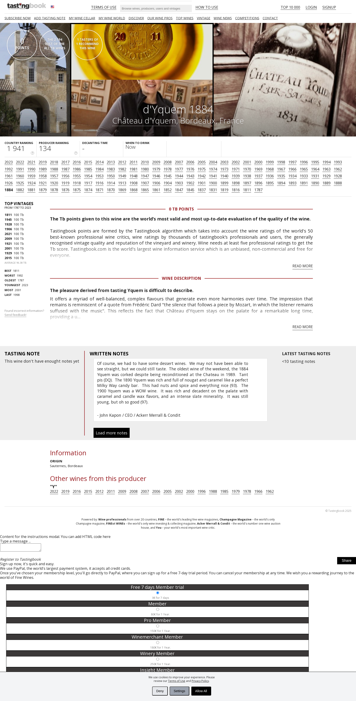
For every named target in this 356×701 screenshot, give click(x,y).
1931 (315, 175)
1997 (292, 162)
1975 (202, 169)
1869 (122, 189)
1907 (145, 183)
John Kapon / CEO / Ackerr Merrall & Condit (140, 415)
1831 (213, 189)
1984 (99, 169)
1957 (54, 175)
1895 (270, 183)
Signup (329, 7)
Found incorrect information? (25, 313)
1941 (213, 175)
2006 (190, 162)
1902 (190, 183)
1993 (338, 162)
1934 (292, 175)
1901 (202, 183)
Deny (160, 691)
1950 (111, 175)
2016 (77, 162)
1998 (281, 162)
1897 (247, 183)
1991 (20, 169)
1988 (54, 169)
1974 (213, 169)
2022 (20, 162)
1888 (338, 183)
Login (311, 7)
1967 (281, 169)
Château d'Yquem (144, 120)
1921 (43, 183)
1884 (9, 189)
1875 (77, 189)
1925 (20, 183)
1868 (133, 189)
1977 (179, 169)
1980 (145, 169)
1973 (224, 169)
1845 (190, 189)
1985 (88, 169)
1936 (270, 175)
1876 (65, 189)
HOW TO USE (206, 7)
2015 (88, 162)
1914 (111, 183)
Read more (302, 265)
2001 (247, 162)
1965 (304, 169)
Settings (179, 691)
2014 (99, 162)
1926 (9, 183)
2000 (258, 162)
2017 (65, 162)
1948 (133, 175)
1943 (190, 175)
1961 (9, 175)
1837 (202, 189)
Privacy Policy (200, 681)
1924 (31, 183)
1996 (304, 162)
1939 (236, 175)
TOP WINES (184, 18)
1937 (258, 175)
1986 (77, 169)
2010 (145, 162)
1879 (43, 189)
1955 (77, 175)
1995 (315, 162)
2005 (202, 162)
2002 (236, 162)
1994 (326, 162)
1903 (179, 183)
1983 (111, 169)
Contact (270, 18)
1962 (338, 169)
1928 (338, 175)
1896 (258, 183)
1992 (9, 169)
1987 (65, 169)
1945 (167, 175)
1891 (304, 183)
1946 (156, 175)
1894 (281, 183)
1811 (247, 189)
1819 (224, 189)
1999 (270, 162)
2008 (167, 162)
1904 (167, 183)
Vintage (203, 18)
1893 (292, 183)
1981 (133, 169)
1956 (65, 175)
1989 (43, 169)
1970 (247, 169)
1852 (167, 189)
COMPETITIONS (247, 18)
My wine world (112, 18)
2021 (31, 162)
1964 (315, 169)
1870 (111, 189)
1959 (31, 175)
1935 (281, 175)
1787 (258, 189)
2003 (224, 162)
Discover (136, 18)
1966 (292, 169)
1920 (54, 183)
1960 (20, 175)
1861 (156, 189)
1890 (315, 183)
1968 (270, 169)
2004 (213, 162)
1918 (77, 183)
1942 (202, 175)
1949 (122, 175)
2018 (54, 162)
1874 (88, 189)
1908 (133, 183)
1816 (236, 189)
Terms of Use (176, 681)
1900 (213, 183)
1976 (190, 169)
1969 (258, 169)
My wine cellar (82, 18)
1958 (43, 175)
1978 (167, 169)
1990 (31, 169)
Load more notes (111, 433)
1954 (88, 175)
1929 (326, 175)
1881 (31, 189)
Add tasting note (49, 18)
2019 (43, 162)
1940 (224, 175)
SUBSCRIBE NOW (18, 18)
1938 (247, 175)
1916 (99, 183)
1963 (326, 169)
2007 (179, 162)
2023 (9, 162)
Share (346, 562)
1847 (179, 189)
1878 (54, 189)
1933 (304, 175)
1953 (99, 175)
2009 (156, 162)
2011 (133, 162)
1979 (156, 169)
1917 (88, 183)
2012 (122, 162)
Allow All (201, 691)
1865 (145, 189)
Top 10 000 (290, 7)
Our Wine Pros (160, 18)
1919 (65, 183)
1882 (20, 189)
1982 (122, 169)
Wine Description (181, 278)
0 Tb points (181, 209)
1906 (156, 183)
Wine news (223, 18)
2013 (111, 162)
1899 (224, 183)
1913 (122, 183)
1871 (99, 189)
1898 (236, 183)
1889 (326, 183)
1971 (236, 169)
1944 (179, 175)
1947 (145, 175)
